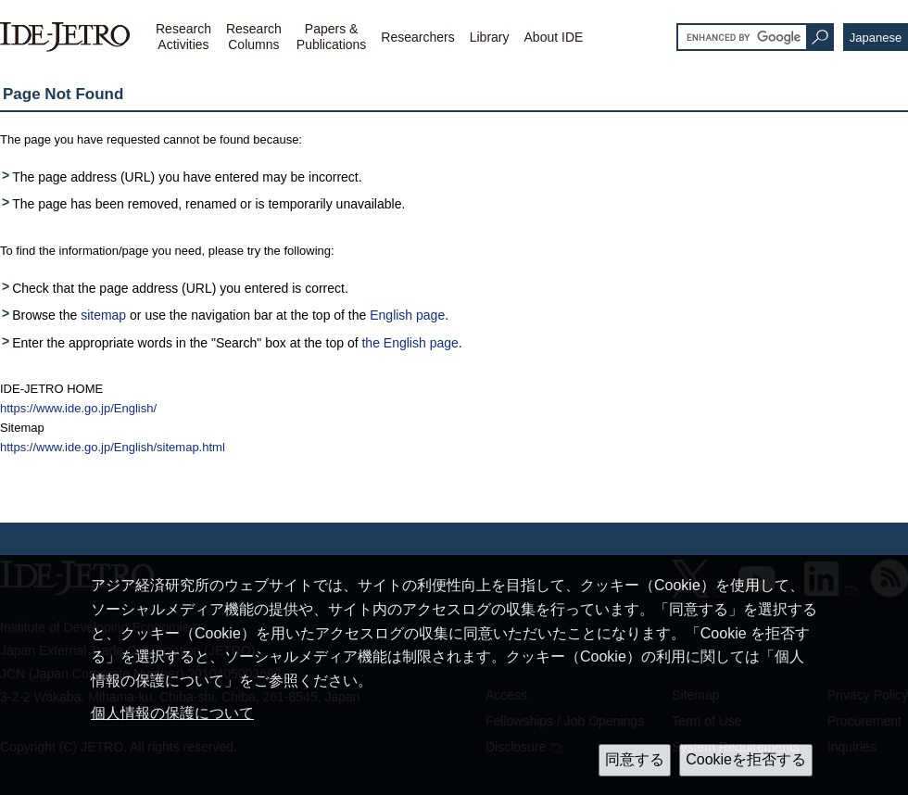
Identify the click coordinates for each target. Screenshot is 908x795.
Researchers (417, 37)
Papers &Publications (331, 36)
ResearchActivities (183, 36)
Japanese (876, 37)
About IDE (554, 37)
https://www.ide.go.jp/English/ (78, 408)
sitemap (103, 315)
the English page (409, 342)
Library (490, 37)
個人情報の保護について (172, 713)
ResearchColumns (254, 36)
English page (407, 315)
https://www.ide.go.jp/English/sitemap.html (112, 447)
